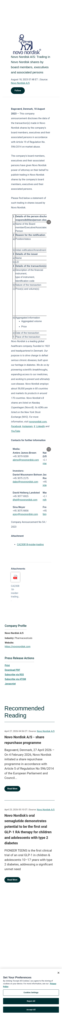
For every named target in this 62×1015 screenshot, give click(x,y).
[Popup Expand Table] (49, 222)
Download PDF (12, 670)
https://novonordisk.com (17, 646)
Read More (12, 788)
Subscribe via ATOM (15, 679)
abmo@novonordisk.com (26, 460)
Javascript (10, 683)
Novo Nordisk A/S (20, 83)
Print (7, 665)
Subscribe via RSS (14, 674)
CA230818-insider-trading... (15, 593)
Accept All (31, 1011)
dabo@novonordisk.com (25, 481)
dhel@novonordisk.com (25, 499)
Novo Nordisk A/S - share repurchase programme (24, 740)
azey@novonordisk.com (25, 514)
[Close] (58, 974)
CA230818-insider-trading (30, 544)
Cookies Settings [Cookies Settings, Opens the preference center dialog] (31, 994)
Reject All (31, 1002)
